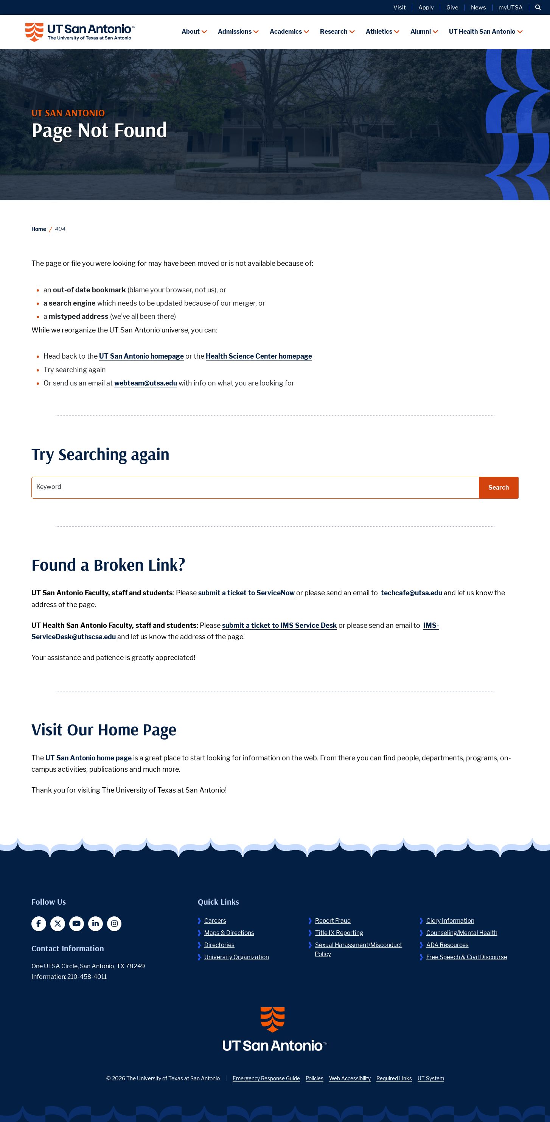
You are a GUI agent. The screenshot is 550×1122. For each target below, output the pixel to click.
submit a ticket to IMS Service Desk (281, 624)
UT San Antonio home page (90, 757)
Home (39, 228)
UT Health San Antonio (482, 31)
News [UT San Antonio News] (478, 8)
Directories (220, 943)
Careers (215, 919)
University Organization (237, 956)
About (191, 31)
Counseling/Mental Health (462, 931)
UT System (432, 1078)
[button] (538, 8)
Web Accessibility (350, 1078)
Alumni (420, 31)
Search (498, 486)
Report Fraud (333, 919)
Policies (314, 1078)
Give (452, 8)
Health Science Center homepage (266, 355)
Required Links (395, 1078)
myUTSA (511, 8)
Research (334, 31)
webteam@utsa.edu (147, 382)
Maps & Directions (230, 931)
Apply (426, 8)
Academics (286, 31)
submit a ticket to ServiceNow (248, 592)
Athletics (379, 31)
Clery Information (450, 919)
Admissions (235, 31)
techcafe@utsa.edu (417, 592)
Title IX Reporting (339, 931)
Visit (399, 8)
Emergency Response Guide (265, 1078)
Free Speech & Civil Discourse (468, 956)
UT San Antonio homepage (143, 355)
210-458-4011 (87, 976)
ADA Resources (448, 943)
